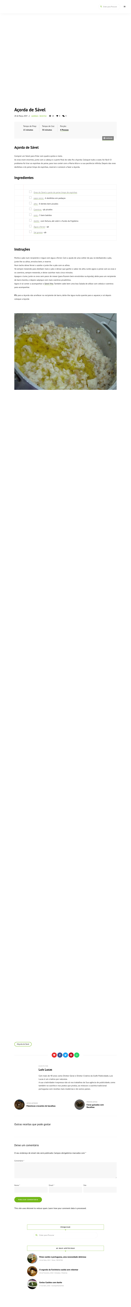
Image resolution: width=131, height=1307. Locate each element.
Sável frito (48, 283)
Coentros (38, 209)
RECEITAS (43, 116)
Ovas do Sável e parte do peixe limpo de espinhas (55, 192)
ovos (36, 215)
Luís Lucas (45, 1070)
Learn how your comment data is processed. (67, 1208)
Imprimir (107, 138)
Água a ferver (39, 226)
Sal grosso (38, 232)
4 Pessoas (64, 130)
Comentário (19, 1161)
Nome (17, 1185)
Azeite (37, 221)
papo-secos (39, 198)
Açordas (34, 116)
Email (51, 1185)
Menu (124, 6)
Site (84, 1185)
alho (36, 203)
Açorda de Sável (23, 1044)
